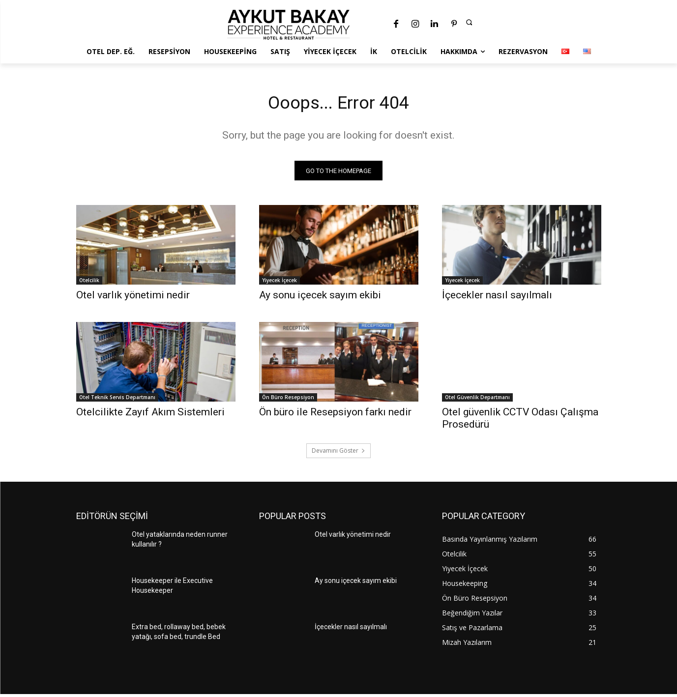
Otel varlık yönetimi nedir (133, 298)
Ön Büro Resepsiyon (288, 400)
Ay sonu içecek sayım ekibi (320, 298)
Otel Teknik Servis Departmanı (117, 400)
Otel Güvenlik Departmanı (477, 400)
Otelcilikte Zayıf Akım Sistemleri (151, 415)
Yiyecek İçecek (279, 283)
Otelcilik (89, 283)
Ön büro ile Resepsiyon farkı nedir (335, 415)
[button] (469, 22)
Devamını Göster (338, 453)
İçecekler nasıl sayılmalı (497, 298)
